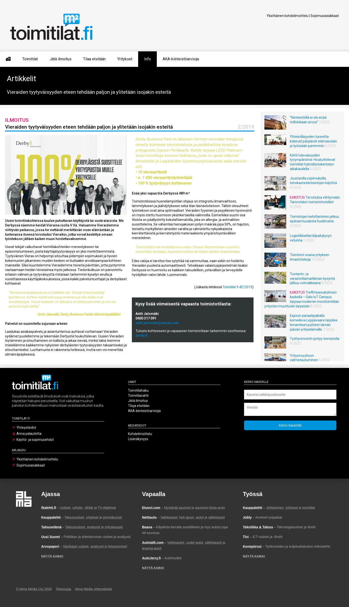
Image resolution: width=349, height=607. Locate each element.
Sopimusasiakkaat (324, 16)
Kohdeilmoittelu (140, 434)
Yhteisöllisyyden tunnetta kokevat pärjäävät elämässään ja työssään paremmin (313, 141)
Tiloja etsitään (139, 406)
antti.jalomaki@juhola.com (157, 323)
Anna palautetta (28, 434)
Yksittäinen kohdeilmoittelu (287, 16)
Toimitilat (30, 59)
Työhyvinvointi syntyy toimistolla (314, 339)
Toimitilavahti (138, 395)
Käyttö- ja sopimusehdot (35, 440)
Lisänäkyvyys (138, 439)
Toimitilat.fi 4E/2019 (237, 287)
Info (147, 59)
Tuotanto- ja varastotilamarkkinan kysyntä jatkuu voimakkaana (312, 278)
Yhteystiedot (26, 427)
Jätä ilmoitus (60, 59)
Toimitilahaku (138, 390)
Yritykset (124, 59)
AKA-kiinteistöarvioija (181, 59)
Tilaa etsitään (94, 59)
